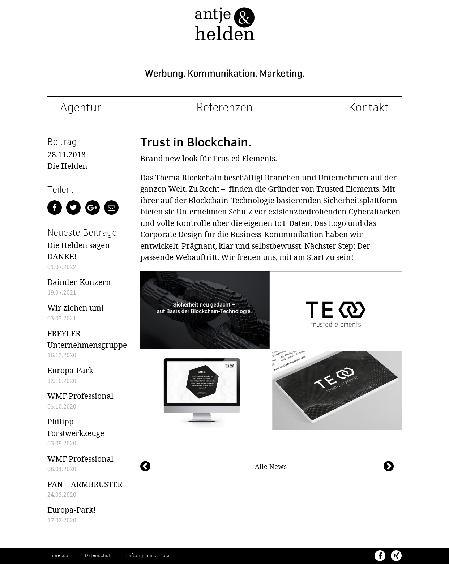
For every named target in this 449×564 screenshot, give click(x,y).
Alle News (271, 466)
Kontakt (368, 108)
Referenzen (224, 108)
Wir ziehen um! (75, 308)
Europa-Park (70, 371)
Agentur (81, 108)
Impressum (59, 555)
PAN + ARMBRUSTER (85, 484)
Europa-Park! (71, 510)
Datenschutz (99, 555)
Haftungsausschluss (148, 555)
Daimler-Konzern (79, 282)
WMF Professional (80, 396)
